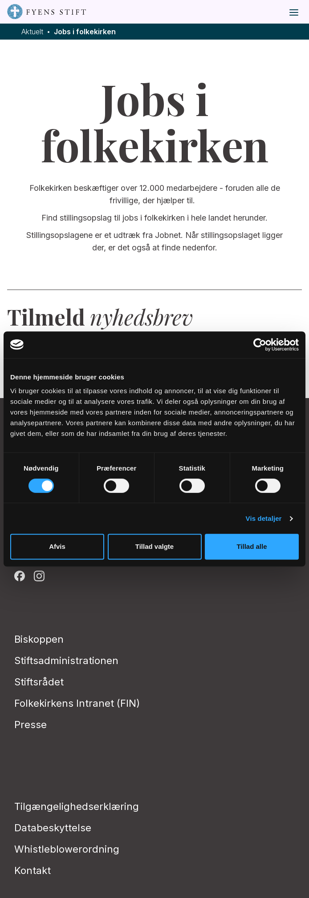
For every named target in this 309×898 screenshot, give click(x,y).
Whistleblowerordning (66, 849)
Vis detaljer (264, 518)
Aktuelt (32, 32)
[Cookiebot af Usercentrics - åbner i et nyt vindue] (260, 344)
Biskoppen (39, 639)
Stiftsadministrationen (66, 660)
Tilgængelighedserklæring (76, 806)
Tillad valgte (154, 546)
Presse (30, 724)
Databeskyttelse (52, 827)
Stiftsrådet (39, 682)
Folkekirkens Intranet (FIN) (77, 703)
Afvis (57, 546)
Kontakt (32, 870)
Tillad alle (251, 546)
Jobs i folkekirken (85, 32)
